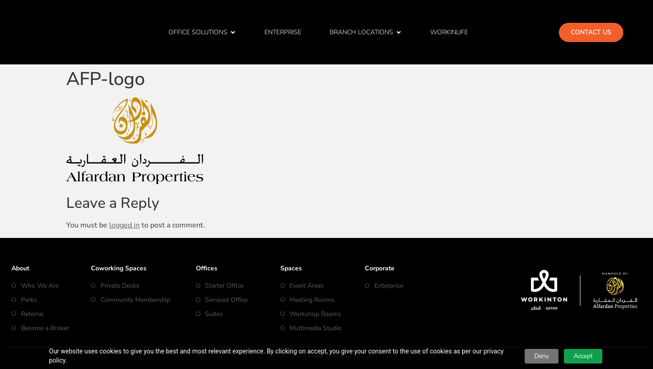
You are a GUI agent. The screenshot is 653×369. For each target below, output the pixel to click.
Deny (541, 356)
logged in (124, 225)
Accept (583, 356)
